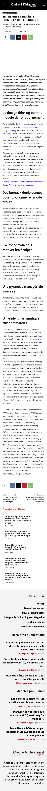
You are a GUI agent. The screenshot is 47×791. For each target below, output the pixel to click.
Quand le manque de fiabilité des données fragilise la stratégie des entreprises (17, 561)
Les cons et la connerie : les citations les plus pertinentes (26, 700)
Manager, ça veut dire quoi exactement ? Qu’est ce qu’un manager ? (27, 715)
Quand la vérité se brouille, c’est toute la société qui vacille (15, 547)
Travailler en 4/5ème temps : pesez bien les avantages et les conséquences (25, 731)
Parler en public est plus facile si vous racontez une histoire (35, 500)
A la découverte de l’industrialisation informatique (10, 500)
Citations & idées (25, 706)
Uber (40, 339)
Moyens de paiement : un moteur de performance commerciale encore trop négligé (18, 520)
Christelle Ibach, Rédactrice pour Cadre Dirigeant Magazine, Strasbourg (22, 25)
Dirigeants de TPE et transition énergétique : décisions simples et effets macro (18, 576)
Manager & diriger (10, 13)
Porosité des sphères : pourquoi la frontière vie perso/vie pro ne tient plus (18, 533)
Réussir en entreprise (25, 683)
